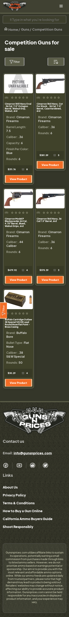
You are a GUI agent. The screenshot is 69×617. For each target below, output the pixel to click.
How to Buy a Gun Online (23, 511)
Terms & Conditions (19, 503)
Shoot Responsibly (18, 526)
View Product (18, 179)
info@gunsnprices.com (33, 453)
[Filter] (3, 310)
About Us (10, 487)
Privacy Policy (14, 495)
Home (11, 29)
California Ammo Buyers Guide (27, 519)
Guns (25, 29)
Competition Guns (47, 29)
